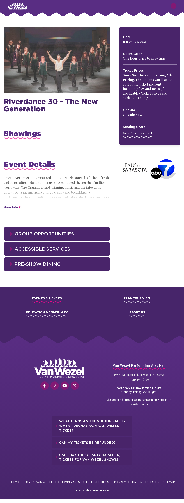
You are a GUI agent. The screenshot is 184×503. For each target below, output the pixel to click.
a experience (92, 490)
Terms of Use (101, 482)
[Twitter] (75, 385)
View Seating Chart (137, 133)
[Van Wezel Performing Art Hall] (59, 368)
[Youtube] (65, 385)
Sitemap (169, 482)
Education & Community (47, 312)
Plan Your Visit (137, 298)
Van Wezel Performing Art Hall (28, 4)
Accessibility (150, 482)
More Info (11, 207)
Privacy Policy (125, 482)
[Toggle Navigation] (173, 6)
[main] (92, 147)
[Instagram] (54, 385)
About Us (137, 312)
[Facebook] (44, 385)
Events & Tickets (47, 298)
